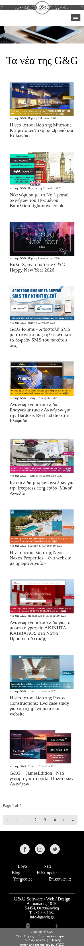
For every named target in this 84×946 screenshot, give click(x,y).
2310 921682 (44, 912)
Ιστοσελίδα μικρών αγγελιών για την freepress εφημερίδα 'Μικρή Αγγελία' (42, 488)
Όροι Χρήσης (25, 936)
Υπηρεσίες (22, 878)
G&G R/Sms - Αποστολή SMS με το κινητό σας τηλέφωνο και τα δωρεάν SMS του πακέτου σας (40, 337)
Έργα (22, 866)
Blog (16, 872)
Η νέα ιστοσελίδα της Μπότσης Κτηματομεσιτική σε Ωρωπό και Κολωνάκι (41, 130)
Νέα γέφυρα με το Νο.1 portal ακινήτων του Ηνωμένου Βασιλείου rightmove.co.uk (39, 200)
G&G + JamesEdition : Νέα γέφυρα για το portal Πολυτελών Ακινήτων (42, 778)
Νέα (47, 866)
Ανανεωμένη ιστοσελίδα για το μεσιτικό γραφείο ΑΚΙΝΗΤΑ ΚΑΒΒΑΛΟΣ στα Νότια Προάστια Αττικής (40, 630)
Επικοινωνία (60, 878)
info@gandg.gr (42, 917)
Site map (55, 940)
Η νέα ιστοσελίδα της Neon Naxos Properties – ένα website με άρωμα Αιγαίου (40, 558)
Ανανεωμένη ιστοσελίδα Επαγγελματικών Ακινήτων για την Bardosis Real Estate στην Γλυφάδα (40, 412)
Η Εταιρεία (47, 872)
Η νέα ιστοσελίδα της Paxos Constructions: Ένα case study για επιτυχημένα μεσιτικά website (39, 706)
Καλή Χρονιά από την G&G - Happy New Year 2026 (39, 267)
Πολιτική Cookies (34, 940)
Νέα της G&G (18, 118)
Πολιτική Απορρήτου (52, 936)
